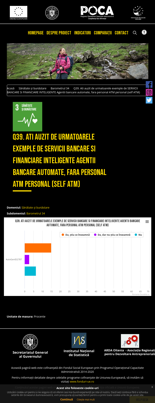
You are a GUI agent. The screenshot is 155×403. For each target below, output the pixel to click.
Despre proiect (59, 33)
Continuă (66, 399)
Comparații (103, 33)
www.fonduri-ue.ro (82, 381)
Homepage (36, 33)
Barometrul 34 (60, 88)
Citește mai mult (86, 399)
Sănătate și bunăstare (32, 88)
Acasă (11, 88)
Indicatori (82, 33)
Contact (121, 33)
